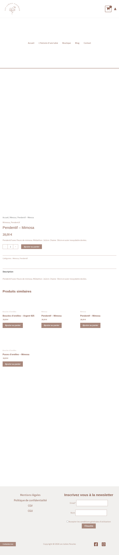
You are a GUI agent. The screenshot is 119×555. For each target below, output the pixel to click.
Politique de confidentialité (30, 500)
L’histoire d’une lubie (48, 45)
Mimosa (13, 328)
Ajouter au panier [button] (13, 436)
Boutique (66, 45)
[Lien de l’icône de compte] (115, 10)
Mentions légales (30, 495)
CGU (30, 511)
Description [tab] (8, 382)
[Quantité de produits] (10, 357)
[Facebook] (96, 544)
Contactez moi (8, 544)
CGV (30, 505)
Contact (87, 45)
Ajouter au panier (31, 357)
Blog (77, 45)
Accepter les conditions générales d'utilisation (90, 521)
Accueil (31, 45)
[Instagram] (103, 544)
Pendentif (15, 333)
